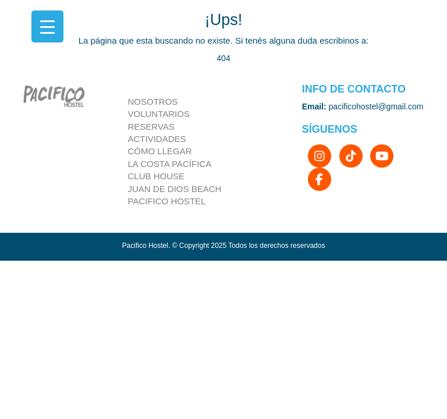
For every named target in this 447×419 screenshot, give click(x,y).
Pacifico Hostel (167, 201)
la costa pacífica (170, 164)
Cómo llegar (160, 151)
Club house (156, 176)
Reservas (151, 127)
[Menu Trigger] (47, 26)
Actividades (157, 139)
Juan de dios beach (175, 189)
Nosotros (153, 101)
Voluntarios (159, 114)
